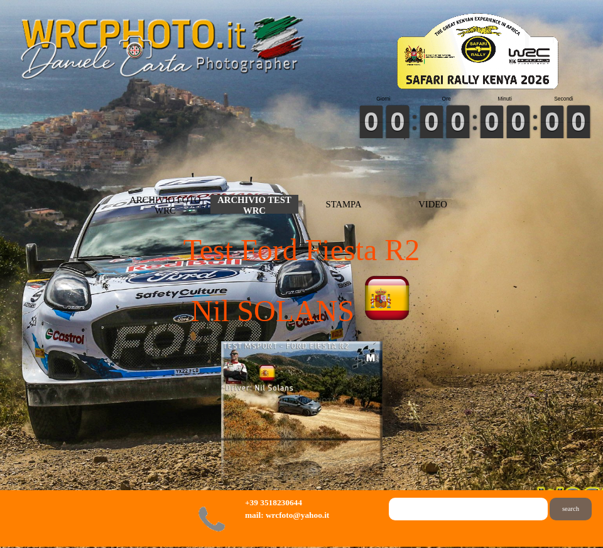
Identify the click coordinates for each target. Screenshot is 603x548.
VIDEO (432, 204)
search (570, 508)
